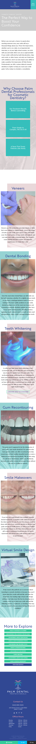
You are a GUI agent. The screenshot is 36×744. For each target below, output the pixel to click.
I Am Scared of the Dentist (18, 651)
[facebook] (19, 713)
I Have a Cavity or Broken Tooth (18, 641)
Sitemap (14, 737)
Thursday (11, 725)
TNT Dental (24, 738)
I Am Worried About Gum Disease (18, 637)
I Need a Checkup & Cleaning (18, 630)
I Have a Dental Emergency (18, 661)
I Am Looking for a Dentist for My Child (18, 634)
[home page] (15, 4)
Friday (10, 726)
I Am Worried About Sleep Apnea (18, 658)
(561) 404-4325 (18, 704)
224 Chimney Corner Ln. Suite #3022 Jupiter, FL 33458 (18, 708)
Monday (11, 720)
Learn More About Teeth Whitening (18, 392)
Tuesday (11, 722)
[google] (16, 713)
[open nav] (33, 4)
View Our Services (18, 664)
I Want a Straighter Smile (18, 647)
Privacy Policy (20, 737)
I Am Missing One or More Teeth (18, 644)
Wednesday (11, 723)
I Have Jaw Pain (18, 654)
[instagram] (21, 713)
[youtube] (14, 713)
